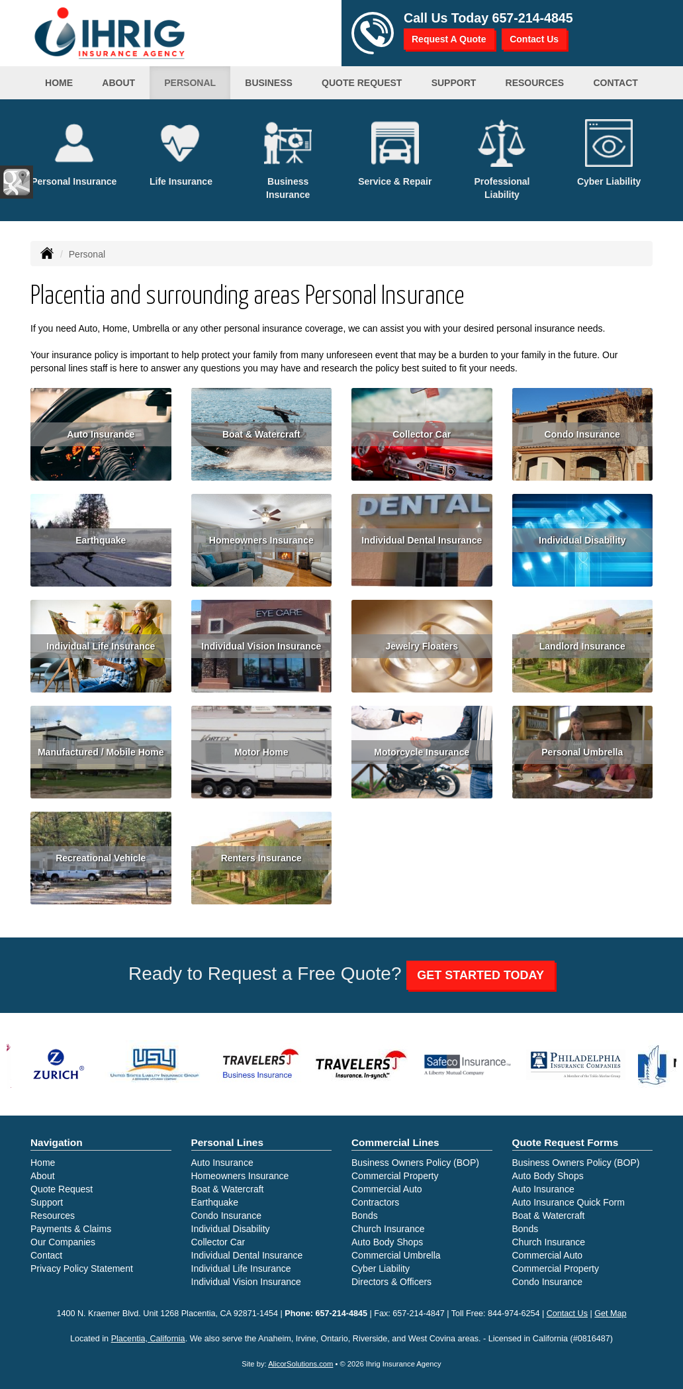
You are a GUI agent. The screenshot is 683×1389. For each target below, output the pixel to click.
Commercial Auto (386, 1189)
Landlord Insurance (582, 646)
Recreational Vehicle (101, 858)
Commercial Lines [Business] (395, 1142)
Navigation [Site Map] (56, 1142)
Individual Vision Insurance (261, 646)
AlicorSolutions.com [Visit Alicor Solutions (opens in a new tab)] (300, 1364)
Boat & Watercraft (261, 434)
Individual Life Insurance (100, 646)
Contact (46, 1255)
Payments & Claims (70, 1228)
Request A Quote (449, 39)
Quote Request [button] (362, 82)
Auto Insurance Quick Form (568, 1202)
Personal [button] (190, 82)
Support (46, 1202)
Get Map (610, 1313)
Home (59, 82)
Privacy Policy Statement (81, 1268)
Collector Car (421, 434)
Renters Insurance (261, 858)
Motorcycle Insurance (421, 752)
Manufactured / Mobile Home (101, 752)
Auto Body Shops (387, 1242)
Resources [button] (535, 82)
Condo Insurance (582, 434)
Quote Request (61, 1189)
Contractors (375, 1202)
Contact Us (534, 39)
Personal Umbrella (582, 752)
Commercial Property (394, 1176)
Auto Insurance (100, 434)
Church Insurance (388, 1228)
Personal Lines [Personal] (227, 1142)
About (118, 82)
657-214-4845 (532, 18)
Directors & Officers (391, 1281)
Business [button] (269, 82)
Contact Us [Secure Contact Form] (567, 1313)
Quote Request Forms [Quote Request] (565, 1142)
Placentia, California (148, 1338)
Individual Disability (582, 540)
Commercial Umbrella (396, 1255)
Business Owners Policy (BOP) (415, 1162)
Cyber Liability (380, 1268)
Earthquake (100, 540)
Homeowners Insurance (261, 540)
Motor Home (261, 752)
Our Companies (62, 1242)
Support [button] (454, 82)
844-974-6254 (513, 1313)
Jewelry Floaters (421, 646)
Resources (52, 1215)
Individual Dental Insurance (421, 540)
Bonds (364, 1215)
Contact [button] (615, 82)
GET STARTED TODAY (480, 975)
